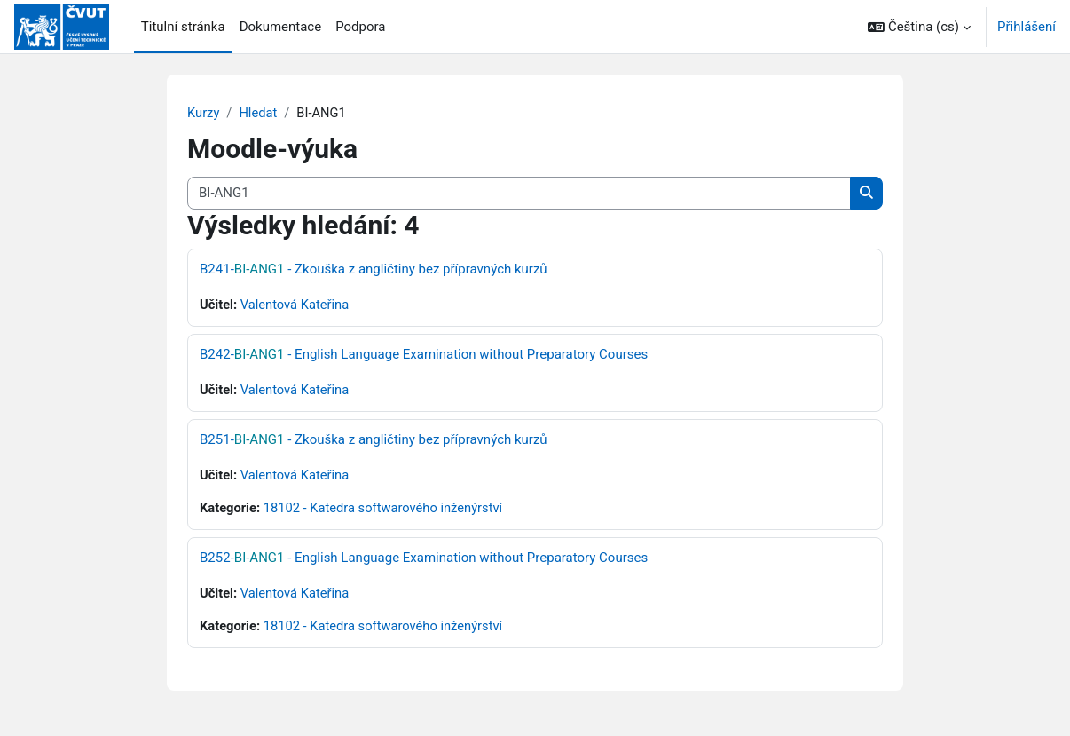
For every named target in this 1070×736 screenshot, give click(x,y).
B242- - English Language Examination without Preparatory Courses (424, 355)
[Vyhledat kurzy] (519, 194)
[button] (919, 26)
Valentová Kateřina (296, 305)
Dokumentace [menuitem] (281, 27)
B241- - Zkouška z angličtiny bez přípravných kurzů (373, 269)
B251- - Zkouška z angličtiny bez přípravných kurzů (373, 440)
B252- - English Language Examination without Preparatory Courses (424, 559)
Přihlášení (1026, 27)
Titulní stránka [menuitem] (183, 27)
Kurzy (203, 113)
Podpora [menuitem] (360, 27)
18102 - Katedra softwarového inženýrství (386, 510)
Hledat (259, 113)
